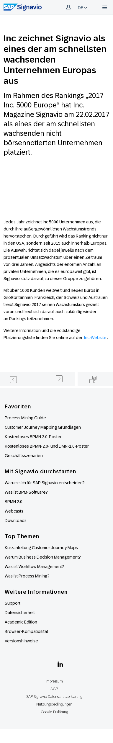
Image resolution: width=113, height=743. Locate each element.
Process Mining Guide (25, 417)
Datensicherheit (20, 612)
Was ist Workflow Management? (34, 566)
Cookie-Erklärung (54, 712)
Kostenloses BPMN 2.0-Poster (33, 436)
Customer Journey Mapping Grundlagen (43, 427)
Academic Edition (21, 622)
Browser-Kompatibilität (26, 631)
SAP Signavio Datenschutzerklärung (54, 696)
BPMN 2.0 (13, 501)
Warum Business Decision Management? (43, 557)
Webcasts (14, 511)
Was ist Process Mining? (27, 576)
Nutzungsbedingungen (54, 704)
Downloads (16, 520)
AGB (54, 689)
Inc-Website (95, 337)
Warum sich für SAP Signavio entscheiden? (45, 482)
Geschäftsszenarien (24, 455)
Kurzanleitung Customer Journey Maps (41, 547)
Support (12, 603)
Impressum (54, 681)
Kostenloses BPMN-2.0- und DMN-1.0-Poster (47, 446)
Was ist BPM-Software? (26, 492)
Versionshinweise (21, 641)
